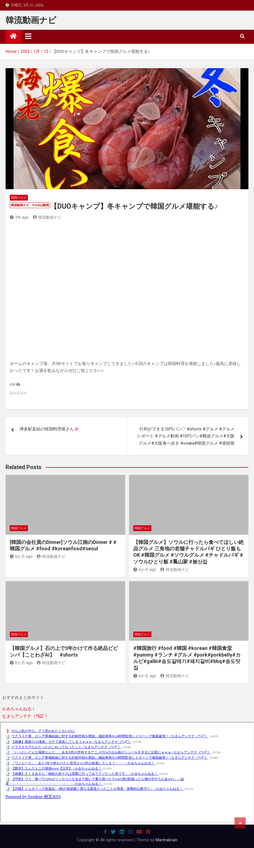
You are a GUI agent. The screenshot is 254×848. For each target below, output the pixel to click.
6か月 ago (21, 556)
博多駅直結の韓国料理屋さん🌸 (49, 429)
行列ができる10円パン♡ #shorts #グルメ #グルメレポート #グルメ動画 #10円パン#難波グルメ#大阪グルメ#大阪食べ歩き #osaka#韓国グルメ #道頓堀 (185, 436)
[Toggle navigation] (28, 36)
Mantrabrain (166, 839)
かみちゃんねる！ (19, 708)
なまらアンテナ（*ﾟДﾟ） (25, 716)
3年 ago (19, 217)
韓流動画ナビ (31, 20)
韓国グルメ (18, 197)
